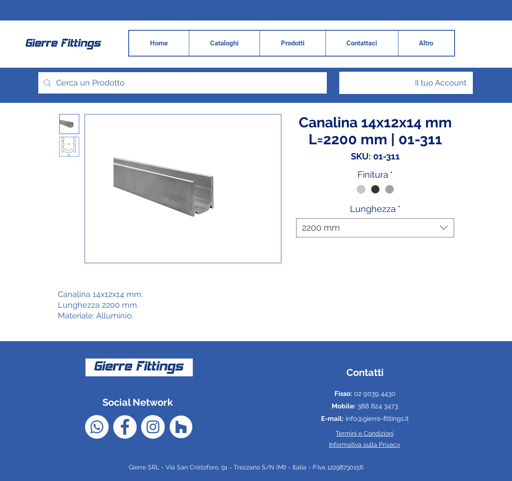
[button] (426, 43)
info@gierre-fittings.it (377, 419)
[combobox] (375, 227)
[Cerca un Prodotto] (182, 83)
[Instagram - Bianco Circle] (153, 427)
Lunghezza (375, 209)
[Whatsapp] (97, 427)
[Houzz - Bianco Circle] (181, 427)
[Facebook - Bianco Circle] (125, 427)
